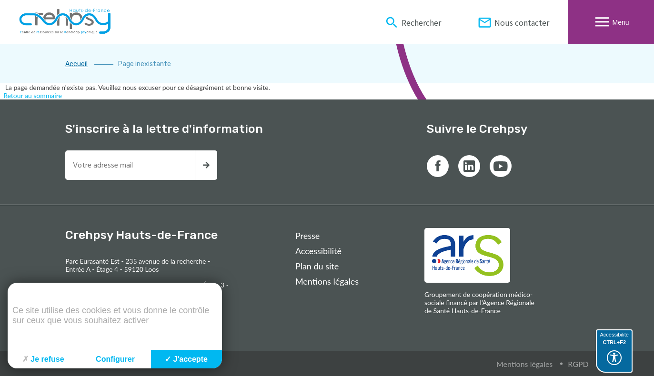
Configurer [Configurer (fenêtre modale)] (115, 359)
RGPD (578, 363)
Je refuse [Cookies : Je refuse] (43, 359)
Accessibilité (318, 251)
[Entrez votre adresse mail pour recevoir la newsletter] (130, 165)
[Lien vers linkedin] (469, 166)
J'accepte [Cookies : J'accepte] (186, 359)
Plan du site (317, 266)
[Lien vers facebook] (438, 166)
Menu (611, 22)
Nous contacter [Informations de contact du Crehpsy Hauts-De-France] (513, 22)
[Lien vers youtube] (501, 166)
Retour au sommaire (32, 95)
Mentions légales (327, 281)
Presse (307, 235)
